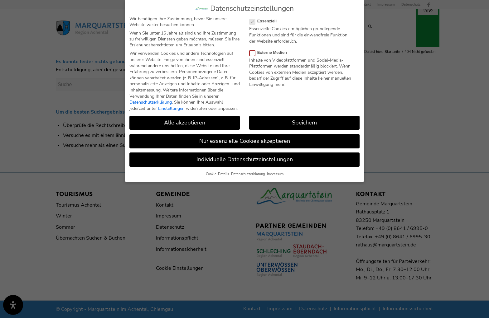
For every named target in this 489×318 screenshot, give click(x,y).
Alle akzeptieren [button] (184, 120)
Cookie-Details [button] (217, 172)
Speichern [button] (304, 120)
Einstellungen (171, 107)
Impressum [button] (275, 172)
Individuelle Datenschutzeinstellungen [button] (244, 157)
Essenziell (265, 19)
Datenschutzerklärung (150, 100)
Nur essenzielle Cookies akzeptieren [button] (244, 139)
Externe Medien (270, 50)
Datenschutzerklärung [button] (248, 172)
